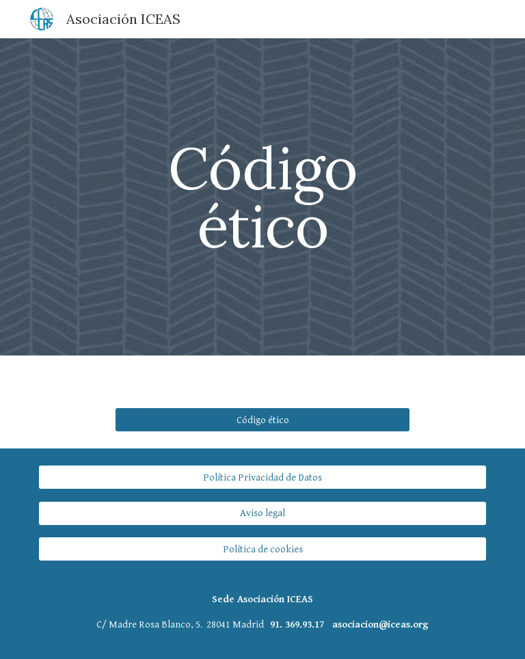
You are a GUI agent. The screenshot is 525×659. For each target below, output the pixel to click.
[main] (262, 197)
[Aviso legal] (262, 513)
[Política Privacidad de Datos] (262, 477)
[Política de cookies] (262, 549)
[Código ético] (262, 419)
